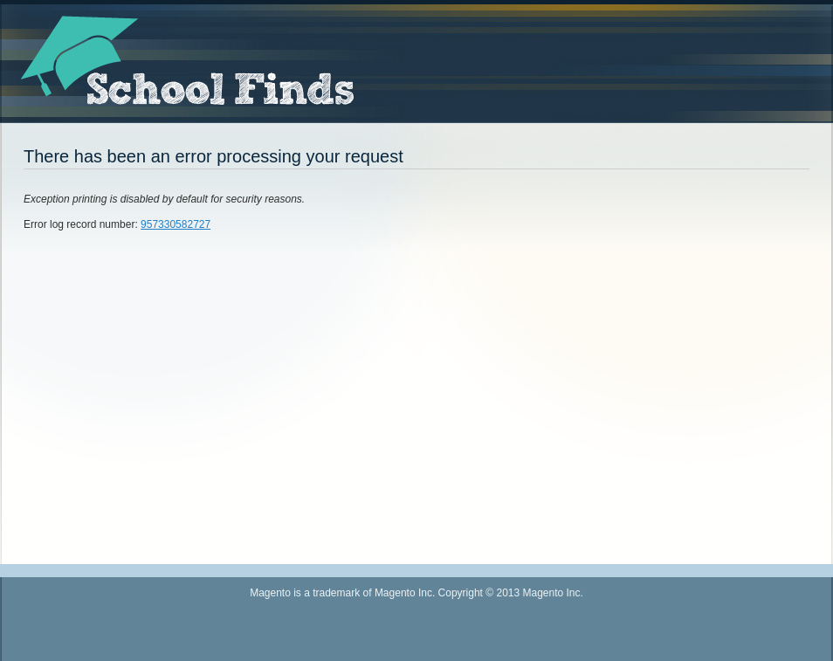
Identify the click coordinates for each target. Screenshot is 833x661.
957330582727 (175, 224)
